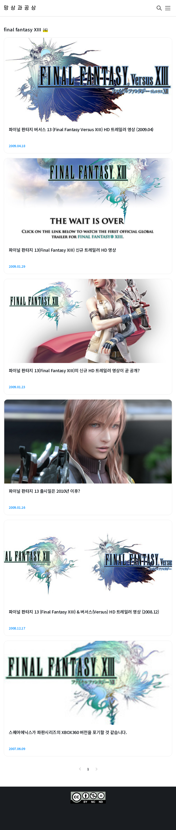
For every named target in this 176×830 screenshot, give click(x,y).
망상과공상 (21, 8)
